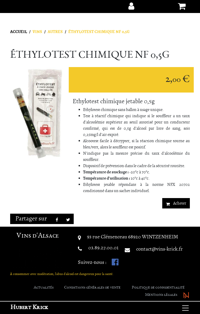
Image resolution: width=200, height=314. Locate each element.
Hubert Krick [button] (29, 308)
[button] (131, 6)
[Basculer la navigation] (185, 308)
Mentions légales (161, 295)
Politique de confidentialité (158, 288)
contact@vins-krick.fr (159, 249)
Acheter (176, 203)
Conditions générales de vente (92, 288)
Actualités (44, 288)
